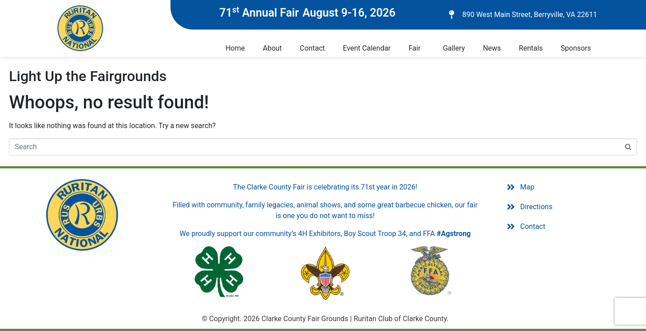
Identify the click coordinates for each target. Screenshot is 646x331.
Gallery (454, 48)
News (492, 48)
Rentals (531, 48)
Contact (312, 48)
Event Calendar (367, 48)
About (272, 48)
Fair (415, 48)
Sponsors (576, 48)
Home (235, 48)
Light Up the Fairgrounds (87, 76)
